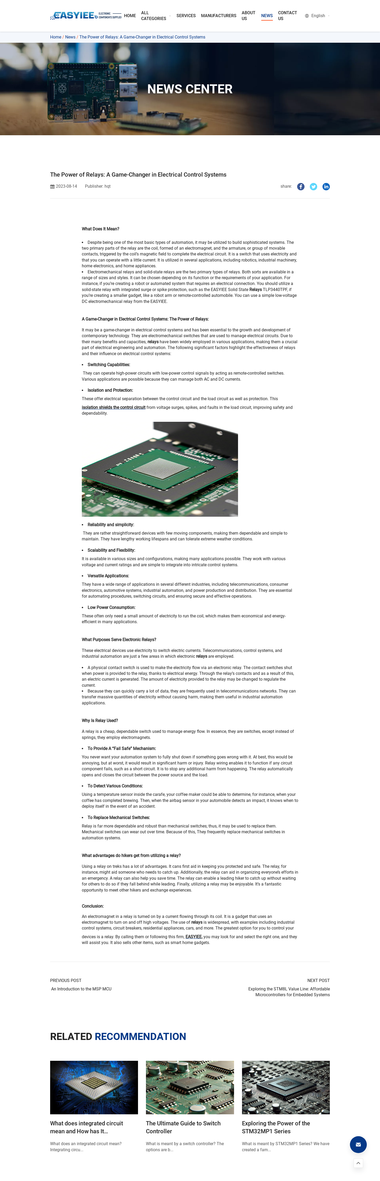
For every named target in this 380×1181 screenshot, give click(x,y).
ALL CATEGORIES (156, 15)
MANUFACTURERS (218, 15)
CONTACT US (287, 15)
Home (55, 37)
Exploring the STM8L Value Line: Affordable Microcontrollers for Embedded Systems (289, 991)
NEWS (267, 15)
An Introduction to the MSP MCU (80, 988)
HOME (130, 15)
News (70, 37)
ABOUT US (248, 15)
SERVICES (186, 15)
